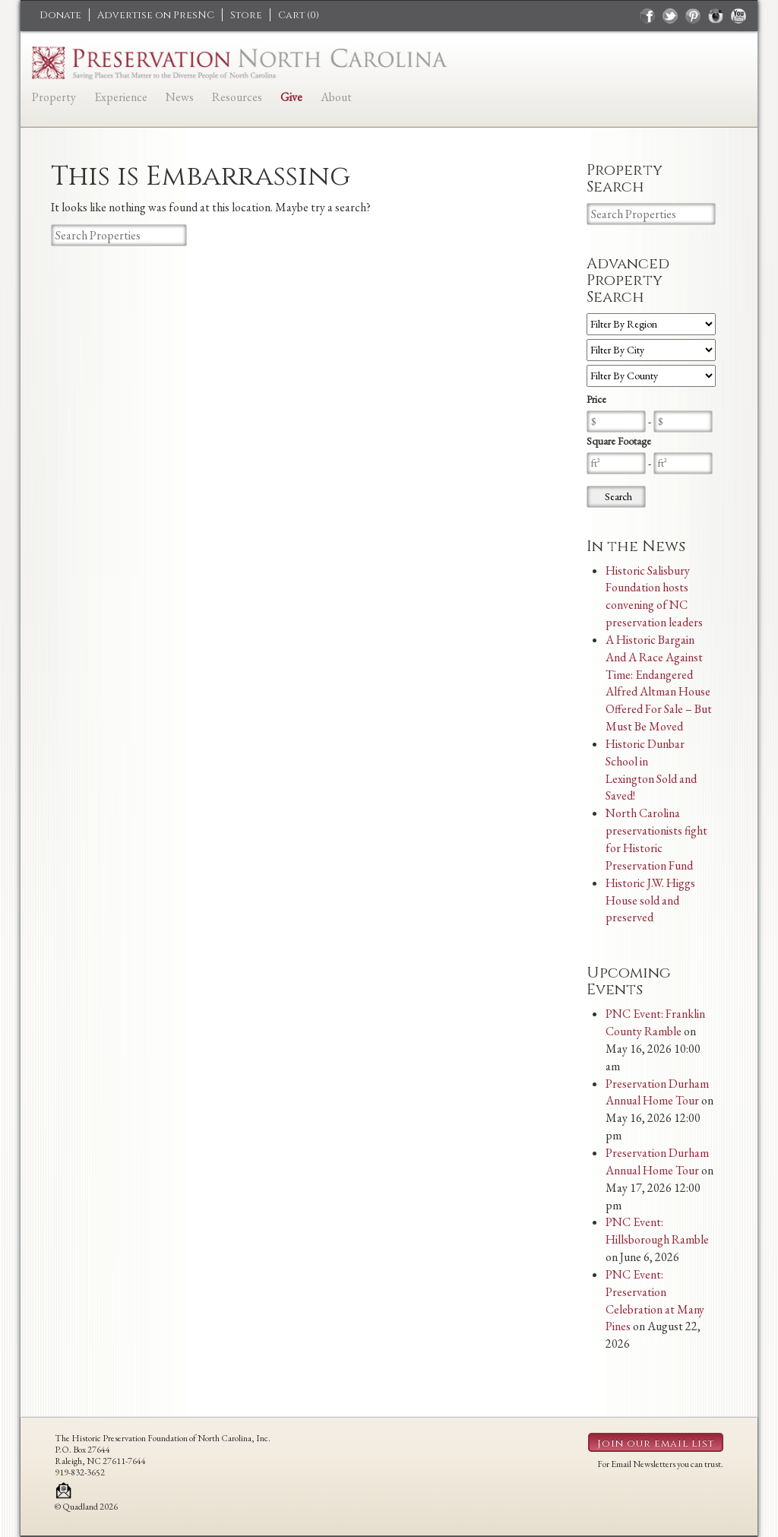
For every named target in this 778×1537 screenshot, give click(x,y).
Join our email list (655, 1443)
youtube (738, 16)
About (336, 97)
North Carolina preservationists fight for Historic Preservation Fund (656, 839)
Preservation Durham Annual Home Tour (657, 1092)
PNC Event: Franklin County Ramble (655, 1022)
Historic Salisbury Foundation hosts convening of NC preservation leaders (654, 597)
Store (246, 15)
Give (291, 97)
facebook (647, 16)
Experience (120, 97)
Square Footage (619, 441)
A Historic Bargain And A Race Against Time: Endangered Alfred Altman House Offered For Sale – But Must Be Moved (659, 683)
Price (596, 399)
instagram (715, 16)
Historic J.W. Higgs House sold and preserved (650, 900)
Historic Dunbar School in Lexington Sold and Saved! (651, 770)
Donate (60, 15)
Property (54, 97)
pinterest (693, 16)
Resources (237, 97)
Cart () (298, 15)
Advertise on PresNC (155, 15)
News (180, 97)
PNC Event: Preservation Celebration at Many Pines (655, 1300)
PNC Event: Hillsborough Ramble (657, 1230)
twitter (670, 16)
